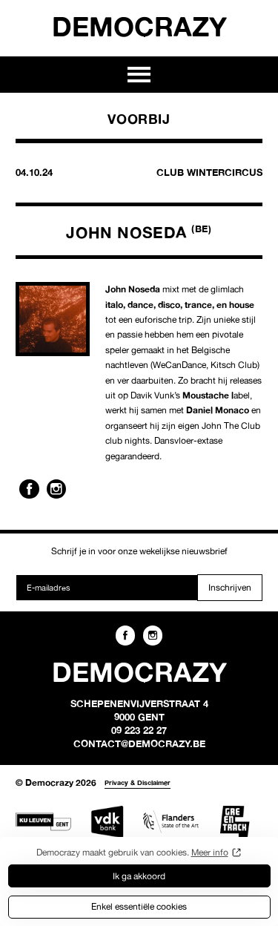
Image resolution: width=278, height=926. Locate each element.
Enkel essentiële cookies (139, 906)
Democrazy (139, 26)
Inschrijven (229, 587)
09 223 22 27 (139, 730)
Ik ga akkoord (139, 875)
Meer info (209, 852)
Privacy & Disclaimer (138, 782)
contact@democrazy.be (139, 743)
